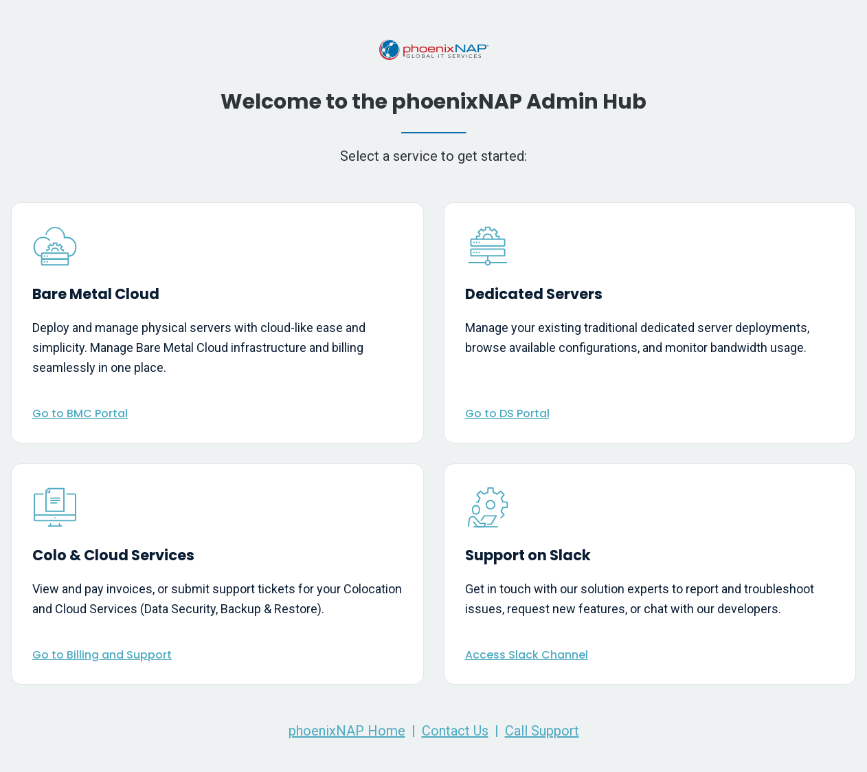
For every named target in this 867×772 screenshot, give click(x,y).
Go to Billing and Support (102, 655)
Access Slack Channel (526, 655)
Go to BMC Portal (80, 413)
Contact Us (455, 731)
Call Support (542, 731)
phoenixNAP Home (347, 731)
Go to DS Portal (507, 413)
